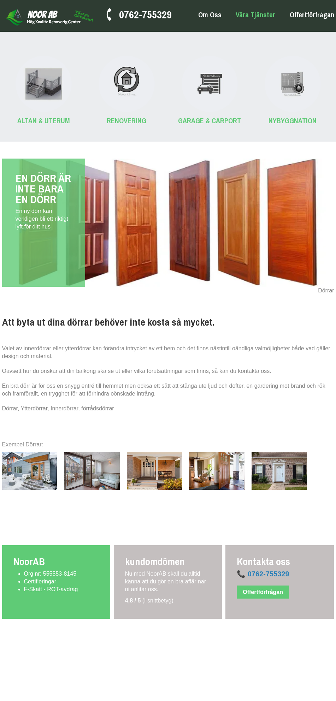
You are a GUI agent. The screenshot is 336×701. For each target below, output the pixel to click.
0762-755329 (145, 14)
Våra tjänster (255, 15)
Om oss (210, 15)
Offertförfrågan (312, 15)
